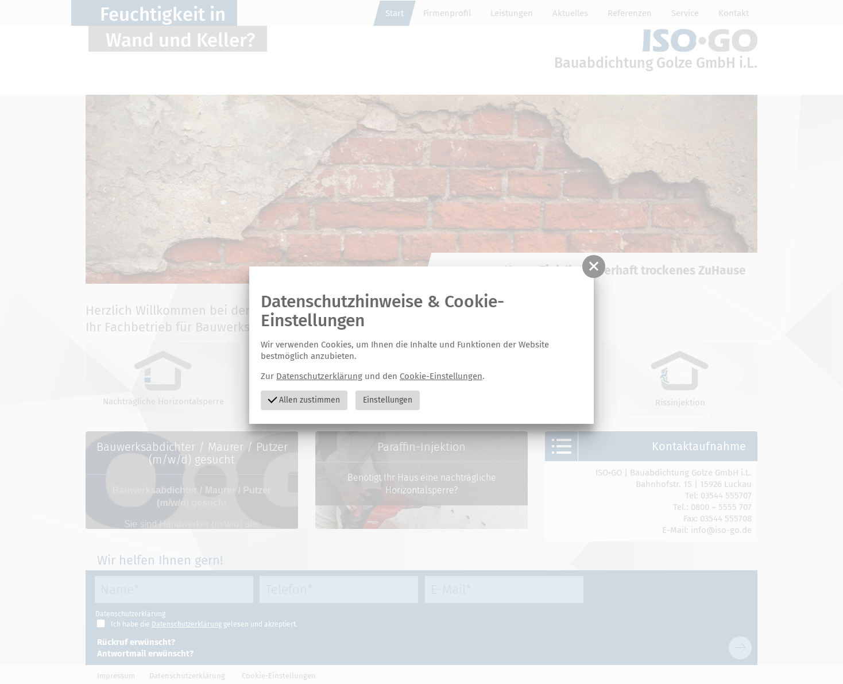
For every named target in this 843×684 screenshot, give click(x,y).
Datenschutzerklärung (319, 376)
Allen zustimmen (304, 398)
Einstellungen (387, 400)
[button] (593, 266)
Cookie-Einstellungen (441, 376)
